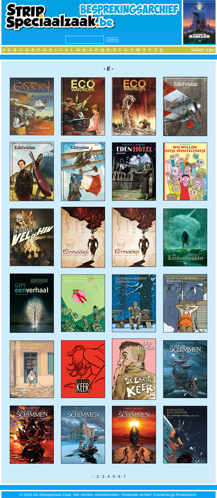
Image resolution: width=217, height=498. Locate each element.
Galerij (197, 50)
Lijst (210, 50)
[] (161, 50)
